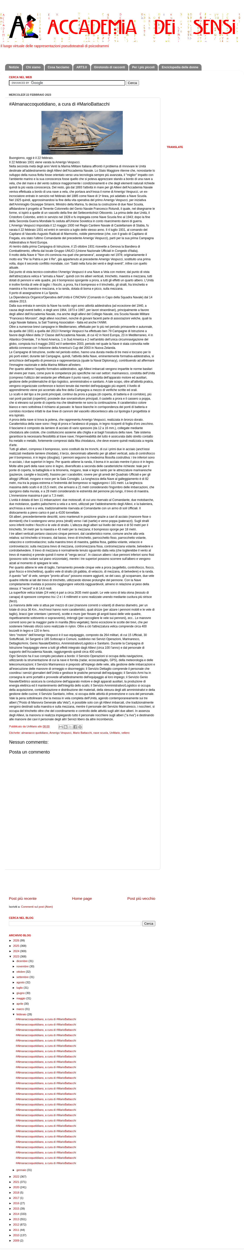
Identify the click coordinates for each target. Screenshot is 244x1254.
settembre (23, 977)
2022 (16, 1176)
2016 (16, 1203)
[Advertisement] (82, 882)
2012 (16, 1224)
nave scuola (100, 732)
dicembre (22, 961)
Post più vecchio (141, 898)
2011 (16, 1229)
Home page (82, 898)
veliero (125, 732)
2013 (16, 1219)
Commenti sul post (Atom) (37, 906)
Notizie (14, 67)
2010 (16, 1235)
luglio (20, 987)
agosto (21, 982)
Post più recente (23, 898)
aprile (20, 1003)
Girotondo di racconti (109, 67)
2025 (16, 945)
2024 (16, 951)
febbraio (22, 1014)
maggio (21, 998)
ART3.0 (81, 67)
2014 (16, 1213)
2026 (16, 940)
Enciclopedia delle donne (180, 67)
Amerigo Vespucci (60, 732)
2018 (16, 1192)
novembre (23, 966)
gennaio (22, 1169)
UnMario (115, 732)
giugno (21, 993)
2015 (16, 1208)
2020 (16, 1187)
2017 (16, 1197)
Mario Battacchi (82, 732)
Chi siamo (33, 67)
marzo (21, 1009)
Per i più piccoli (143, 67)
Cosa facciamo (58, 67)
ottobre (21, 971)
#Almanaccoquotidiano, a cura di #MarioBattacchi (46, 1019)
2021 (16, 1181)
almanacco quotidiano (34, 732)
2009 (16, 1240)
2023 (16, 956)
